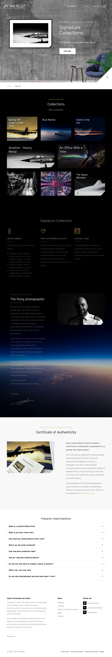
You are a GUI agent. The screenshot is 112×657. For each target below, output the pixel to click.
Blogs (60, 610)
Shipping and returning (91, 649)
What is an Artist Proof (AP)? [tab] (21, 530)
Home (87, 6)
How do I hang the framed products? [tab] (24, 555)
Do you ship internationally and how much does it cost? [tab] (32, 573)
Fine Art (96, 6)
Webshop (61, 600)
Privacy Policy (65, 649)
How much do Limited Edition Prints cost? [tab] (26, 536)
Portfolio (61, 603)
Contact (60, 613)
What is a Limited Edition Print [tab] (22, 523)
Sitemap (102, 649)
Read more (12, 633)
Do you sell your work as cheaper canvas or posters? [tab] (31, 561)
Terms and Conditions (76, 649)
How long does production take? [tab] (22, 548)
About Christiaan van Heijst (68, 606)
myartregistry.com (87, 490)
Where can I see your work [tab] (20, 567)
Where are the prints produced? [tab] (22, 542)
